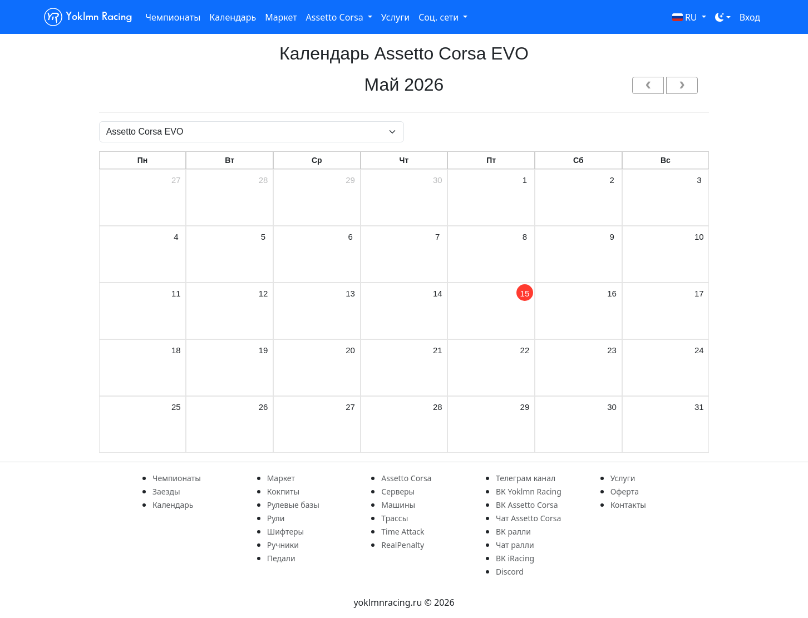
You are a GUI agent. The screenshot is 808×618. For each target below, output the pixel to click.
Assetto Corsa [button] (336, 17)
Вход (750, 17)
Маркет (281, 17)
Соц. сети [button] (439, 17)
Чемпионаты (172, 17)
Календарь (232, 17)
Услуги (395, 17)
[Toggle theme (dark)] (723, 17)
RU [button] (685, 17)
